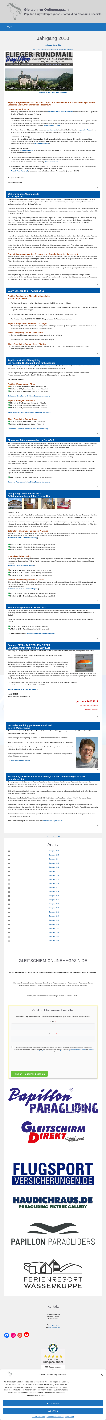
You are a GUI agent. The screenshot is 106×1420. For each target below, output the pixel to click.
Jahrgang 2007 (54, 928)
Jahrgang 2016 (54, 891)
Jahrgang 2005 (54, 936)
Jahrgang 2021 (54, 871)
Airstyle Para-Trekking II (19, 171)
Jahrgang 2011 (54, 912)
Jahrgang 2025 (54, 855)
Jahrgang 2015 (54, 896)
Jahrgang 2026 (54, 851)
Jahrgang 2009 (54, 920)
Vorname (52, 1034)
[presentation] (32, 1060)
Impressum (69, 1417)
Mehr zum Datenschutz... (66, 1051)
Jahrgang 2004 (54, 940)
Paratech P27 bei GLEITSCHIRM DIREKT (22, 689)
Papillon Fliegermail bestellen (29, 1073)
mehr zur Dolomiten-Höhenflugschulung (22, 538)
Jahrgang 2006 (54, 932)
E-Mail (52, 1021)
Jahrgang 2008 (54, 924)
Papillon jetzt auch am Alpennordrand (53, 92)
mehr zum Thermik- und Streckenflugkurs (23, 589)
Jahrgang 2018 (54, 883)
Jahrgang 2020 (54, 875)
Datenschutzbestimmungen (78, 1049)
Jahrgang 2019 (54, 879)
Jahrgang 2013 (54, 904)
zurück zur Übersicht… (53, 45)
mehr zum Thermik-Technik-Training (21, 565)
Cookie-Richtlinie (38, 1417)
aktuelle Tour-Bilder (51, 162)
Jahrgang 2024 (54, 859)
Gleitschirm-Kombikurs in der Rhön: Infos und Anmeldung (29, 396)
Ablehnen (53, 1410)
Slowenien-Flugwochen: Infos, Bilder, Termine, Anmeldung (29, 482)
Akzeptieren (53, 1403)
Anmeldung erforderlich (53, 125)
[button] (101, 1374)
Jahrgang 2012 (54, 908)
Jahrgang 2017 (54, 887)
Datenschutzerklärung (55, 1417)
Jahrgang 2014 (54, 900)
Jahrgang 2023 (54, 863)
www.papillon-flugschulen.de (53, 821)
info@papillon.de (53, 1327)
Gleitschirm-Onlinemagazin (46, 9)
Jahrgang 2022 (54, 867)
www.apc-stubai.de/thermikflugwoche (40, 633)
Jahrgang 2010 (54, 916)
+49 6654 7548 (54, 1325)
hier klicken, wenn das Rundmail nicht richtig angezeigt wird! (53, 49)
